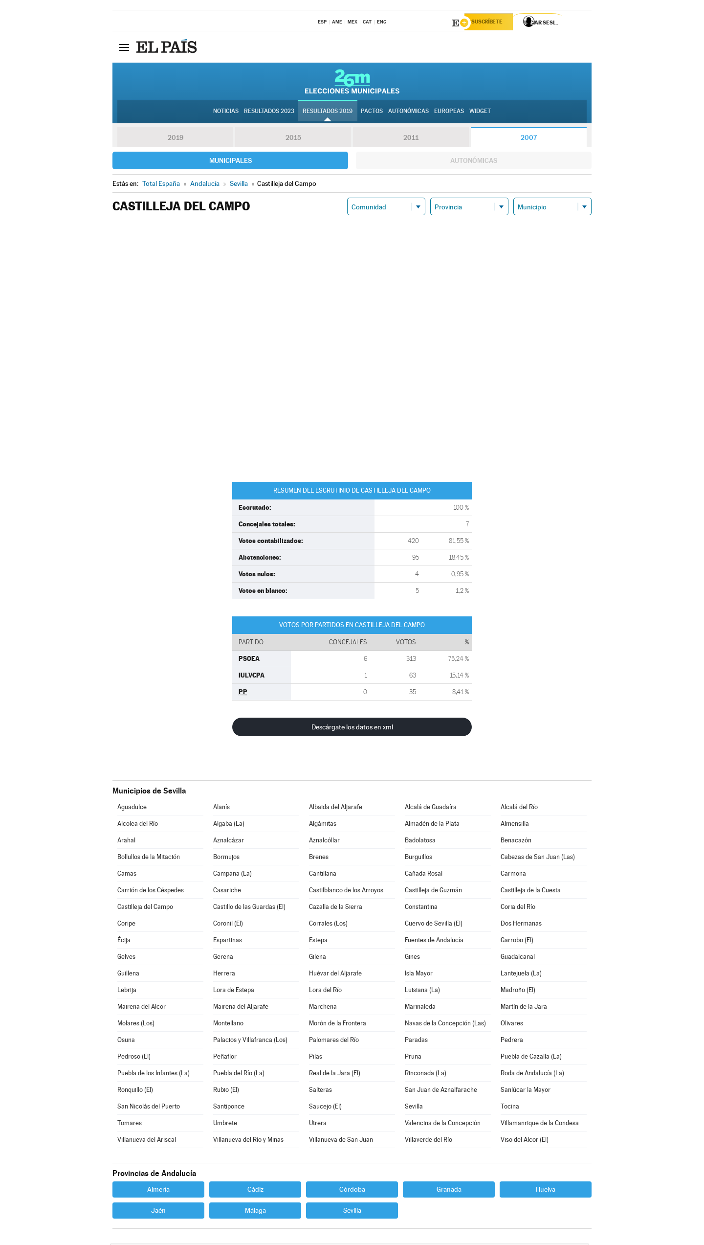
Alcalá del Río (519, 808)
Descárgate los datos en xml (352, 728)
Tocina (510, 1107)
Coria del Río (518, 908)
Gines (412, 958)
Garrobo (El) (517, 941)
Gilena (317, 958)
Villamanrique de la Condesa (540, 1124)
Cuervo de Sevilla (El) (433, 924)
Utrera (318, 1124)
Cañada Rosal (423, 875)
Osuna (126, 1041)
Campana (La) (232, 875)
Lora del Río (325, 991)
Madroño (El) (518, 991)
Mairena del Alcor (141, 1008)
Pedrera (512, 1041)
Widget (480, 113)
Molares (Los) (135, 1024)
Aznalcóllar (324, 841)
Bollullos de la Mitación (148, 858)
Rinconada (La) (425, 1074)
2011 (410, 139)
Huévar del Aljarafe (335, 974)
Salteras (320, 1091)
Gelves (126, 958)
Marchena (323, 1008)
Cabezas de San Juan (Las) (538, 858)
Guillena (128, 974)
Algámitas (322, 825)
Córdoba (352, 1191)
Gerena (223, 958)
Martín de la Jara (524, 1008)
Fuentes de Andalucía (434, 941)
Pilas (315, 1058)
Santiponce (228, 1107)
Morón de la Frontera (337, 1024)
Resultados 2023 (269, 113)
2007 (529, 139)
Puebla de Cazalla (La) (531, 1058)
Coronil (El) (228, 924)
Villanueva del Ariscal (146, 1141)
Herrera (224, 974)
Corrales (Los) (328, 924)
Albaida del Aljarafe (335, 808)
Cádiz (255, 1191)
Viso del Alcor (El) (525, 1141)
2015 (293, 139)
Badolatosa (420, 841)
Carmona (513, 875)
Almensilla (515, 825)
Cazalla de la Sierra (335, 908)
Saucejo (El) (325, 1107)
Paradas (416, 1041)
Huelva (545, 1191)
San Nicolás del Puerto (148, 1107)
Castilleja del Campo (145, 908)
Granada (449, 1191)
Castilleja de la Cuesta (531, 891)
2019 (175, 139)
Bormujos (226, 858)
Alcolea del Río (137, 825)
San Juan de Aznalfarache (441, 1091)
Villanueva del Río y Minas (248, 1141)
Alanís (221, 808)
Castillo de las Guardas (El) (249, 908)
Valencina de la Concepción (443, 1124)
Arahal (126, 841)
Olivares (512, 1024)
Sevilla (414, 1107)
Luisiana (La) (422, 991)
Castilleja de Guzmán (433, 891)
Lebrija (126, 991)
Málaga (255, 1212)
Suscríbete (492, 23)
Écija (124, 941)
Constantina (421, 908)
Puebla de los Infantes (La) (153, 1074)
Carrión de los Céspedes (150, 891)
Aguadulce (132, 808)
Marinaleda (420, 1008)
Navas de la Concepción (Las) (445, 1024)
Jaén (158, 1212)
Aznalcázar (228, 841)
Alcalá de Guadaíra (431, 808)
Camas (126, 875)
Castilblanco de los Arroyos (346, 891)
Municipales (230, 162)
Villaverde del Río (428, 1141)
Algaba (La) (228, 825)
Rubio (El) (226, 1091)
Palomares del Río (334, 1041)
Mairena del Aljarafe (240, 1008)
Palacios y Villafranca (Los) (250, 1041)
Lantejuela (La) (521, 974)
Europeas (449, 113)
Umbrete (225, 1124)
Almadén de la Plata (432, 825)
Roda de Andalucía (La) (532, 1074)
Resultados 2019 (327, 113)
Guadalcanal (518, 958)
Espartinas (227, 941)
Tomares (129, 1124)
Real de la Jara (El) (334, 1074)
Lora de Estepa (233, 991)
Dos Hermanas (521, 924)
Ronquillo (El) (135, 1091)
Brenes (319, 858)
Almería (158, 1191)
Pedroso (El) (134, 1058)
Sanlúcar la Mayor (525, 1091)
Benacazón (516, 841)
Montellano (228, 1024)
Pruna (413, 1058)
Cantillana (322, 875)
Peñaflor (225, 1058)
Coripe (126, 924)
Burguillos (418, 858)
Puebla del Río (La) (238, 1074)
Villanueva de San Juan (341, 1141)
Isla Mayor (419, 974)
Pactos (372, 113)
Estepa (318, 941)
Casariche (227, 891)
